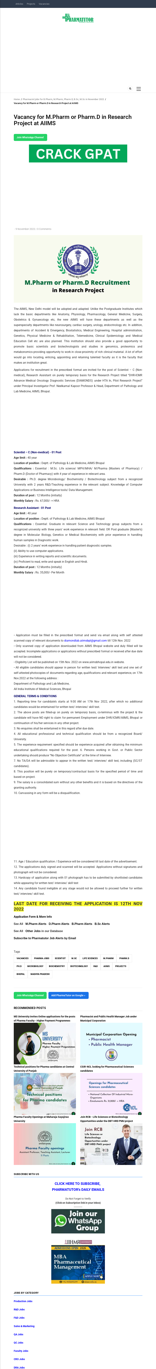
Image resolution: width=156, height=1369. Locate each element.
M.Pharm (108, 958)
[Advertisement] (78, 53)
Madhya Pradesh (40, 974)
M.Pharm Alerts (36, 923)
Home (17, 99)
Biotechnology (79, 966)
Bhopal (21, 974)
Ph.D (19, 966)
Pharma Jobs (41, 958)
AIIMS (106, 966)
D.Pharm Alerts (59, 923)
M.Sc (74, 958)
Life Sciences (90, 958)
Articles (19, 4)
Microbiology (35, 966)
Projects (31, 4)
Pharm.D (124, 958)
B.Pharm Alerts (82, 923)
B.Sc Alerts (102, 923)
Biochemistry (57, 966)
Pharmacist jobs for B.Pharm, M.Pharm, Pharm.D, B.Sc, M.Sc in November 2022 (63, 99)
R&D (95, 966)
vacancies (22, 958)
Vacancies (44, 4)
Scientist (60, 958)
